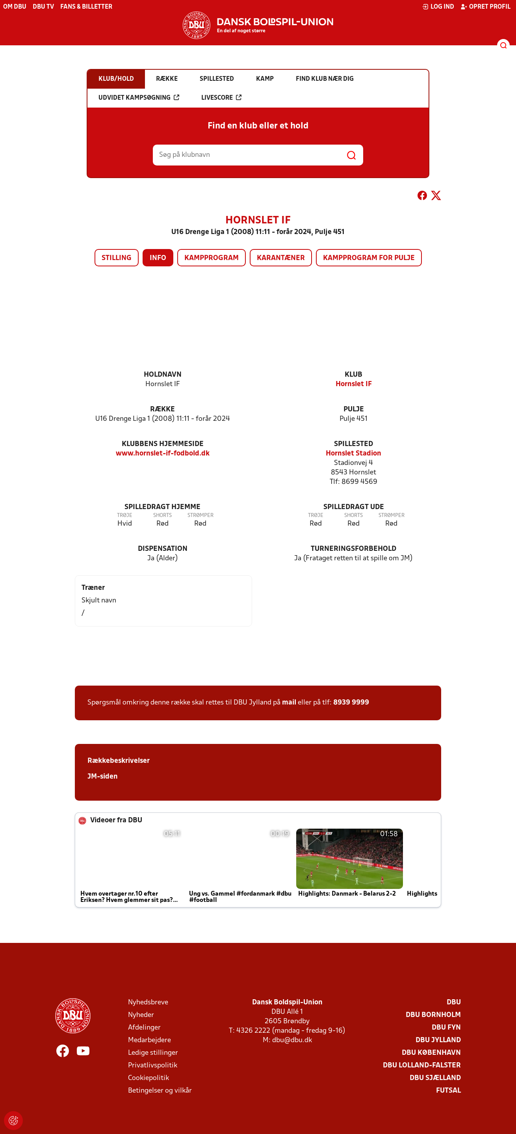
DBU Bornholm (433, 1015)
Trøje (124, 515)
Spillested (353, 444)
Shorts (162, 515)
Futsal (448, 1091)
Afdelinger (144, 1027)
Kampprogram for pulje (369, 258)
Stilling (117, 258)
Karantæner (281, 258)
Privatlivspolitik (152, 1065)
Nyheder (141, 1015)
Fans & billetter (86, 7)
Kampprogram (211, 258)
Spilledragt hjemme (162, 507)
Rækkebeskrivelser (118, 761)
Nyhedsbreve (148, 1002)
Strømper (200, 515)
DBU (454, 1002)
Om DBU (14, 7)
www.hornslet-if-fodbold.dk (163, 453)
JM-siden (102, 776)
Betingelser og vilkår (160, 1091)
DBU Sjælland (435, 1078)
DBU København (431, 1053)
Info (158, 258)
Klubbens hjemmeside (163, 444)
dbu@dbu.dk (292, 1040)
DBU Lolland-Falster (422, 1065)
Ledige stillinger (153, 1053)
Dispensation (162, 549)
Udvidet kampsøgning (138, 98)
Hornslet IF (354, 384)
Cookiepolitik (148, 1078)
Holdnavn (163, 375)
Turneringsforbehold (353, 549)
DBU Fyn (446, 1027)
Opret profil (485, 6)
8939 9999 (351, 702)
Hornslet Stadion (353, 453)
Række (162, 409)
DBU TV (43, 7)
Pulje (353, 409)
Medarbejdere (149, 1040)
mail (289, 702)
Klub (353, 375)
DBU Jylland (438, 1040)
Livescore (221, 98)
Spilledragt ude (353, 507)
